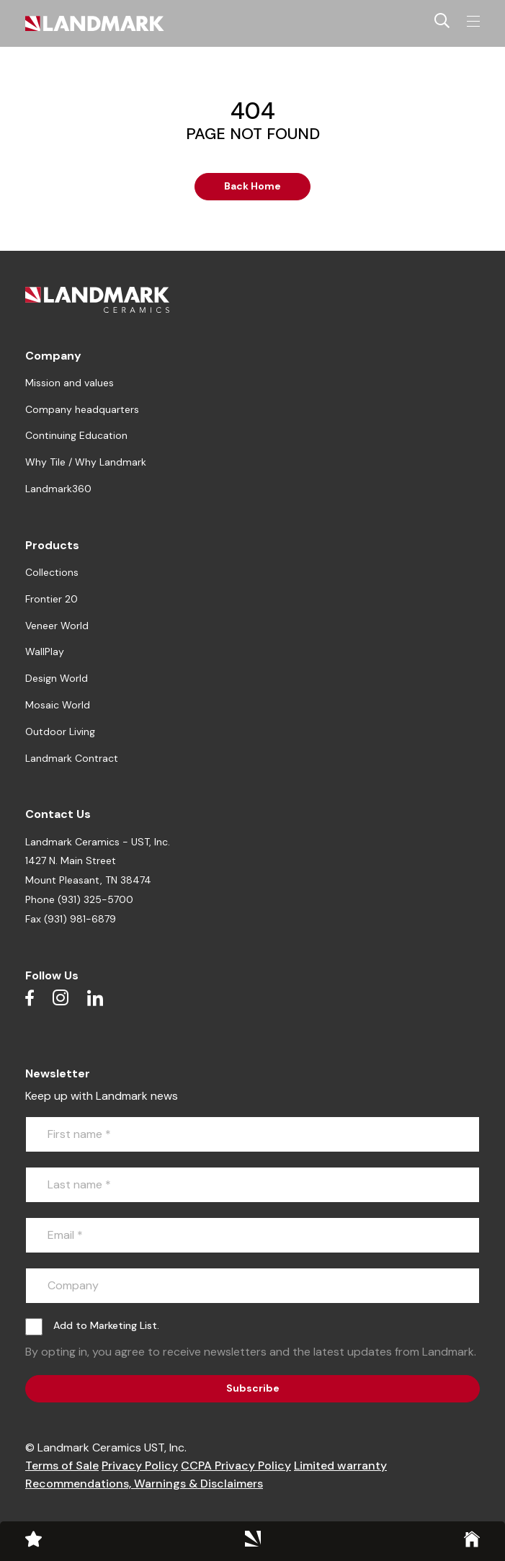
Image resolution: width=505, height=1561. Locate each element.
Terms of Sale (62, 1465)
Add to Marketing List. (106, 1325)
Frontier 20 (51, 598)
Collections (52, 572)
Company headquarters (82, 409)
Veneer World (57, 625)
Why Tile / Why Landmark (85, 461)
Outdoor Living (60, 731)
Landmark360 (58, 488)
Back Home (252, 185)
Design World (56, 678)
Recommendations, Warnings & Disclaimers (144, 1483)
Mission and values (69, 382)
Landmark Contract (71, 758)
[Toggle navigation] (473, 21)
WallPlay (44, 651)
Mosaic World (57, 704)
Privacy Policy (140, 1465)
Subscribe (253, 1388)
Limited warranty (340, 1465)
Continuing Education (76, 435)
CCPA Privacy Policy (236, 1465)
